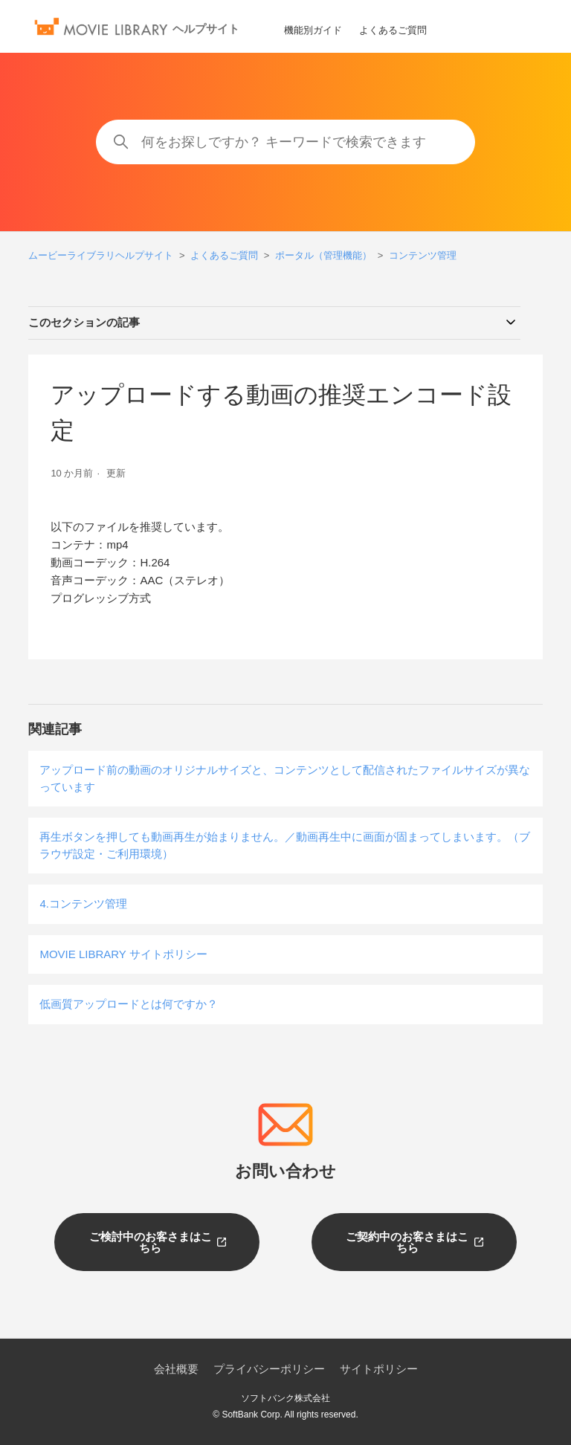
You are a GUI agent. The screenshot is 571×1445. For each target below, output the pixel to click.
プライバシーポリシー (269, 1368)
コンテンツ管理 (423, 255)
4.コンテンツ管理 (83, 903)
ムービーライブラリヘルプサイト (100, 255)
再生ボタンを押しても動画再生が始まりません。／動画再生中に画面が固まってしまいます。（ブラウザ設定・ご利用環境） (284, 845)
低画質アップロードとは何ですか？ (128, 1004)
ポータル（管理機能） (323, 255)
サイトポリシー (379, 1368)
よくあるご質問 (393, 30)
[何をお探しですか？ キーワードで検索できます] (285, 142)
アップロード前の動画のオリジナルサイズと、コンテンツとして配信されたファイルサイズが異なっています (284, 778)
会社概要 (176, 1368)
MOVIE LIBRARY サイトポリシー (123, 954)
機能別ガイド (313, 30)
